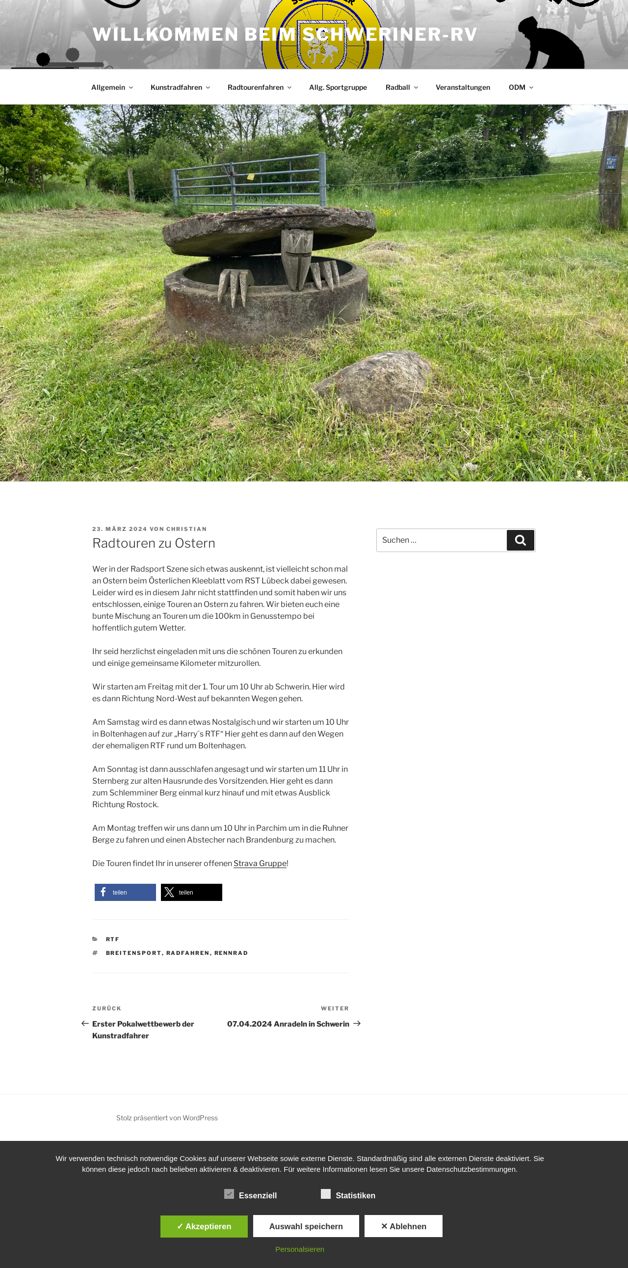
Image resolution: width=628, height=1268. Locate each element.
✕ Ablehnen (403, 1226)
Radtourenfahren (260, 87)
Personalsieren (299, 1249)
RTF (113, 939)
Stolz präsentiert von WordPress (167, 1117)
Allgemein (112, 87)
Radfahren (188, 953)
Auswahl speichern (306, 1226)
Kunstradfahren (181, 87)
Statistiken (348, 1194)
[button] (125, 892)
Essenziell (250, 1194)
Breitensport (134, 953)
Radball (402, 87)
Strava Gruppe (260, 863)
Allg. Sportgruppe (338, 87)
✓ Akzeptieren (204, 1226)
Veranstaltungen (463, 87)
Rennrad (231, 953)
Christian (186, 529)
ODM (522, 87)
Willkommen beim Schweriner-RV (285, 34)
